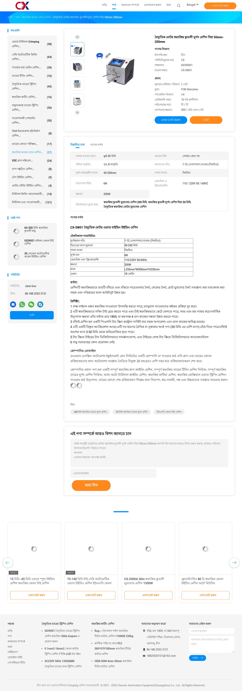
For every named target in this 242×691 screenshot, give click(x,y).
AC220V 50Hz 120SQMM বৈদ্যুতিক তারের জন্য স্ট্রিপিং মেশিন (63, 664)
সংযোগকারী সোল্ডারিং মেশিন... (32, 120)
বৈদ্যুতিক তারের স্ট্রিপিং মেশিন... (32, 86)
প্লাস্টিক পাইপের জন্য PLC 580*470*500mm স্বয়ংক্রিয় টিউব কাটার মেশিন (113, 648)
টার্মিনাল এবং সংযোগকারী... (32, 202)
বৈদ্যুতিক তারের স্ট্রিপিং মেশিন (57, 623)
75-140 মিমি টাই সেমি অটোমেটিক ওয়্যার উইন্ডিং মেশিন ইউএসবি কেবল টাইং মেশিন (89, 583)
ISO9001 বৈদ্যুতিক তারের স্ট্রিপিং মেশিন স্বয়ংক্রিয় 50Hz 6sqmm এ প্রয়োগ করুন (62, 636)
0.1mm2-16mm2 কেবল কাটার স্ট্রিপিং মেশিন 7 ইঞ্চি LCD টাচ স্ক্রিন (63, 651)
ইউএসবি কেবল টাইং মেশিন (169, 412)
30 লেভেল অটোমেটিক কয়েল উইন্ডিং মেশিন (36, 255)
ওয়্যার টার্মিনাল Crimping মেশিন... (32, 44)
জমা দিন (91, 485)
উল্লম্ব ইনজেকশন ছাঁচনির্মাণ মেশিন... (32, 133)
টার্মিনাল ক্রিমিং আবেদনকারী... (32, 194)
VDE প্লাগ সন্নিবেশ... (32, 161)
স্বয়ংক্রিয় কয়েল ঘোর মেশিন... (32, 152)
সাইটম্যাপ (13, 652)
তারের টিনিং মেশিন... (32, 76)
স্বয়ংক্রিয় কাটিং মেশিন (103, 623)
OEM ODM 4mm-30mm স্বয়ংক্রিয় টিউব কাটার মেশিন (113, 664)
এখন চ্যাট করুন (220, 5)
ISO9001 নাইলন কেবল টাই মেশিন (39, 242)
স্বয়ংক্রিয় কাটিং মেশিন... (32, 97)
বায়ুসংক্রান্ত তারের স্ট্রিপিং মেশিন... (32, 107)
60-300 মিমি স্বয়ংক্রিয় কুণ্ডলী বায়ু (36, 229)
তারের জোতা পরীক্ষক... (32, 144)
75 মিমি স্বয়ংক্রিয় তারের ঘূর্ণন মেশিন (132, 412)
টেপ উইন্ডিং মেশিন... (32, 177)
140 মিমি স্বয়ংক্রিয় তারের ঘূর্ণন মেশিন (90, 412)
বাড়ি (10, 630)
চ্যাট (32, 315)
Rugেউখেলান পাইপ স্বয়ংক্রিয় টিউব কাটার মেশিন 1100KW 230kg (114, 633)
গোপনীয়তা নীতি (16, 662)
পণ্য (10, 636)
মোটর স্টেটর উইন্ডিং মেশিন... (32, 186)
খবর (10, 646)
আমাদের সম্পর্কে (16, 641)
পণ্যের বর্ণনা (96, 144)
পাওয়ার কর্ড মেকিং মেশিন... (32, 67)
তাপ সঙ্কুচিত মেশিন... (32, 169)
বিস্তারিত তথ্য (77, 144)
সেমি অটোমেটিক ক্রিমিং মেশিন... (32, 57)
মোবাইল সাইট (15, 657)
